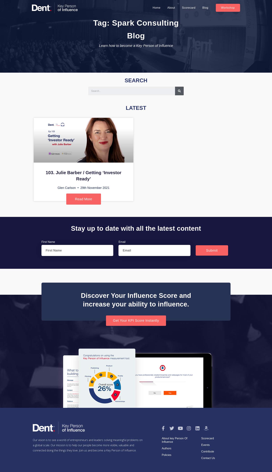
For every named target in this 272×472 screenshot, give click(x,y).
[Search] (179, 91)
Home (156, 7)
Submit (212, 250)
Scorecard (188, 7)
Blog (205, 7)
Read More (83, 199)
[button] (228, 8)
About (171, 7)
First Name (48, 241)
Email (121, 241)
